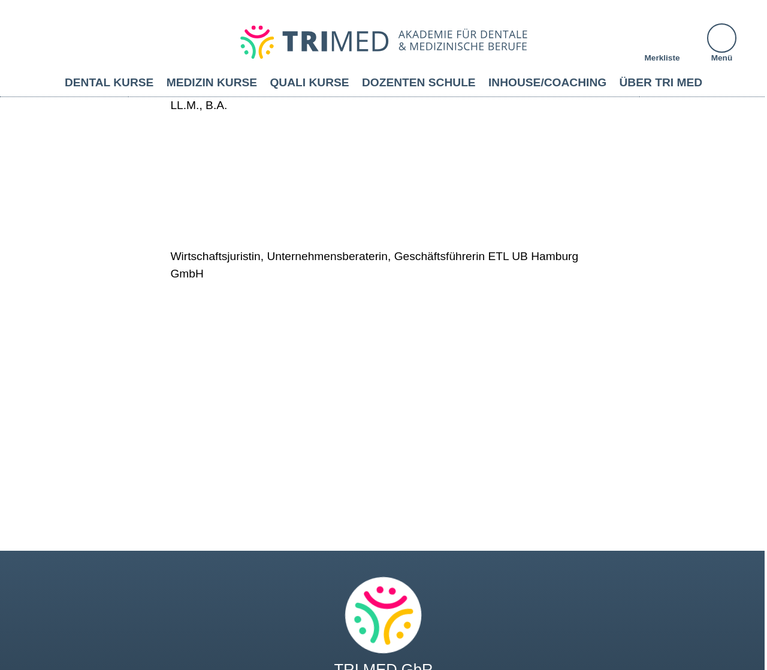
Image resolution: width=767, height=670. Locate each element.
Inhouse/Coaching (547, 82)
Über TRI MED (661, 82)
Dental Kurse (109, 82)
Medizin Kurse (212, 82)
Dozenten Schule (419, 82)
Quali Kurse (309, 82)
